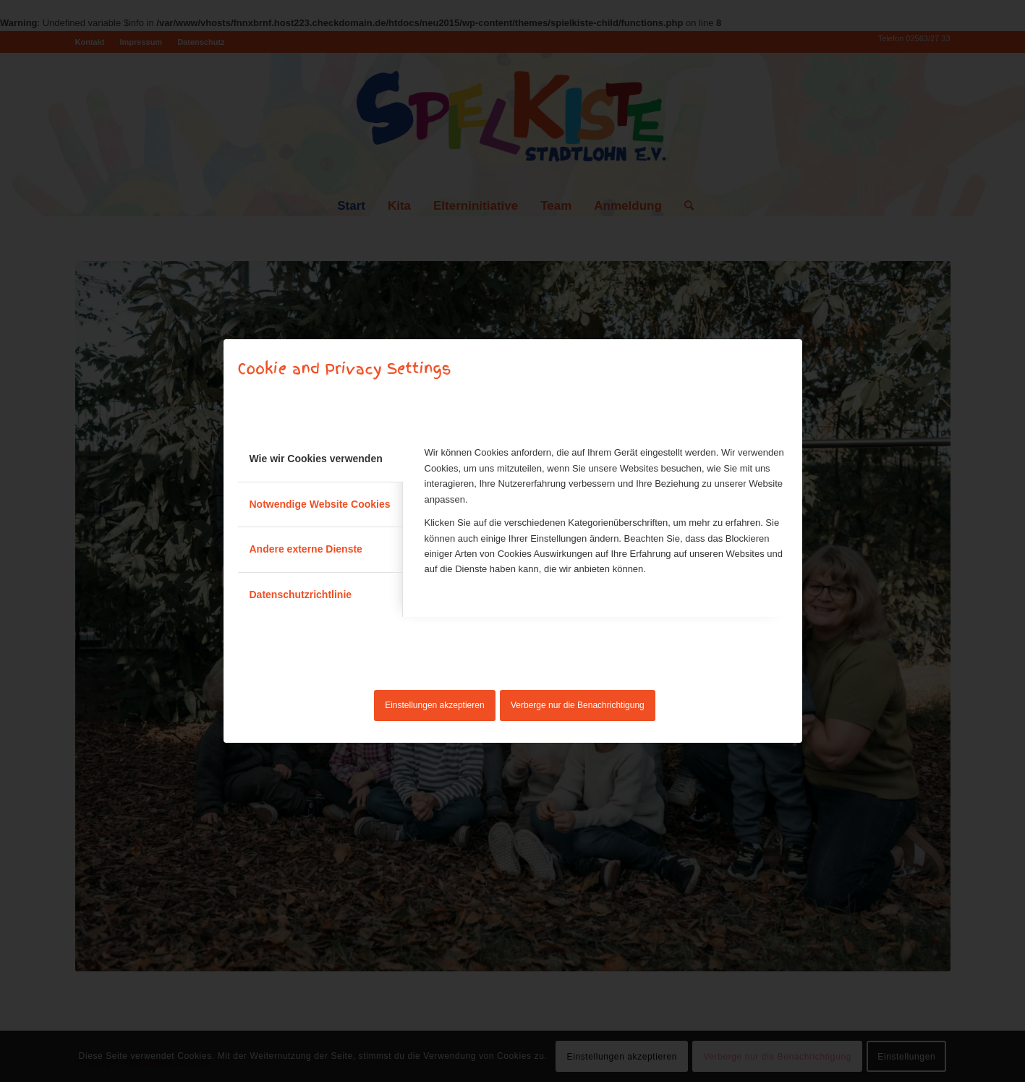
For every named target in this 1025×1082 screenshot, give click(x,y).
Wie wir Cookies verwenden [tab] (316, 458)
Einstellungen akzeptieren (434, 705)
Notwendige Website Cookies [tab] (320, 504)
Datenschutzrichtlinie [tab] (301, 594)
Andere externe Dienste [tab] (306, 549)
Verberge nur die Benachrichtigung (578, 705)
